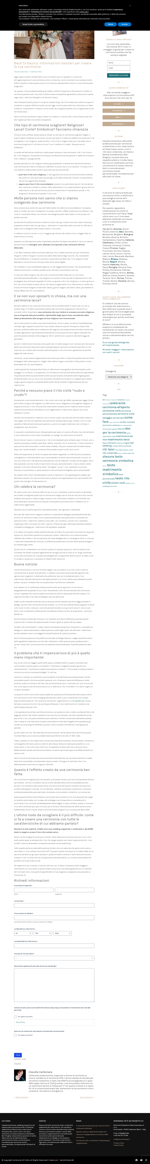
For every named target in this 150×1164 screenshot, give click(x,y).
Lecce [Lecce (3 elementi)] (128, 433)
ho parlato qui (78, 701)
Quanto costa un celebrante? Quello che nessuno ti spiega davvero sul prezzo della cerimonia (92, 1134)
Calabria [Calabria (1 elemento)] (113, 400)
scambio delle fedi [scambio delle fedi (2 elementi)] (128, 453)
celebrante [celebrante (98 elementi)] (117, 403)
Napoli (113, 261)
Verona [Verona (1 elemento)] (132, 483)
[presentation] (32, 1045)
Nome (16, 894)
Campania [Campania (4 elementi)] (120, 400)
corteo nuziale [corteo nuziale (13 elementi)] (127, 422)
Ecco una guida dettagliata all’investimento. (116, 343)
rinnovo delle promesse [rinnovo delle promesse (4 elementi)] (121, 446)
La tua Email (19, 901)
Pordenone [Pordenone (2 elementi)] (119, 443)
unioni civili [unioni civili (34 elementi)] (118, 482)
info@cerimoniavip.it (121, 1139)
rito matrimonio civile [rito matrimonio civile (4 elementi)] (124, 450)
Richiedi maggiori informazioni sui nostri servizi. (118, 351)
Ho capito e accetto (25, 1017)
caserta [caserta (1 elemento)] (127, 400)
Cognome (58, 894)
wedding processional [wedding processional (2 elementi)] (110, 486)
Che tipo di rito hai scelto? (24, 954)
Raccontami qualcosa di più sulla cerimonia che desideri (35, 966)
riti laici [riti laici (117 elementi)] (109, 449)
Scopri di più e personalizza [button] (33, 24)
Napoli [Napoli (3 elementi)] (105, 443)
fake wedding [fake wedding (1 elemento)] (124, 425)
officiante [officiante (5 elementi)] (112, 443)
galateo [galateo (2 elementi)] (114, 429)
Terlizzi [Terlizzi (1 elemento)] (105, 466)
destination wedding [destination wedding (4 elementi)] (111, 425)
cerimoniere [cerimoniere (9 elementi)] (118, 418)
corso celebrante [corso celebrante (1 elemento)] (114, 422)
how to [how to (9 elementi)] (121, 429)
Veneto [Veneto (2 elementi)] (127, 483)
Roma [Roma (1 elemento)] (120, 453)
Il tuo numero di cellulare (24, 913)
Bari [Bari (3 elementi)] (104, 400)
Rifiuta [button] (110, 24)
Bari (121, 231)
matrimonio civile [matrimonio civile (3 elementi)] (109, 436)
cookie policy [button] (83, 12)
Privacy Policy (20, 1022)
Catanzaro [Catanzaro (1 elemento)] (106, 404)
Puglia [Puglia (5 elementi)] (126, 443)
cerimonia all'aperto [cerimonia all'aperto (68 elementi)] (116, 407)
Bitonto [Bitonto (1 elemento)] (108, 400)
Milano (114, 259)
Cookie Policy (118, 1145)
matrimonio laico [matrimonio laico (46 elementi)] (119, 439)
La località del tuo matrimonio (26, 941)
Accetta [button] (125, 24)
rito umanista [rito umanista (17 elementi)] (110, 453)
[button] (130, 5)
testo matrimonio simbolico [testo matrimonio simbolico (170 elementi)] (112, 469)
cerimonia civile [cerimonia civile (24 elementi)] (112, 410)
